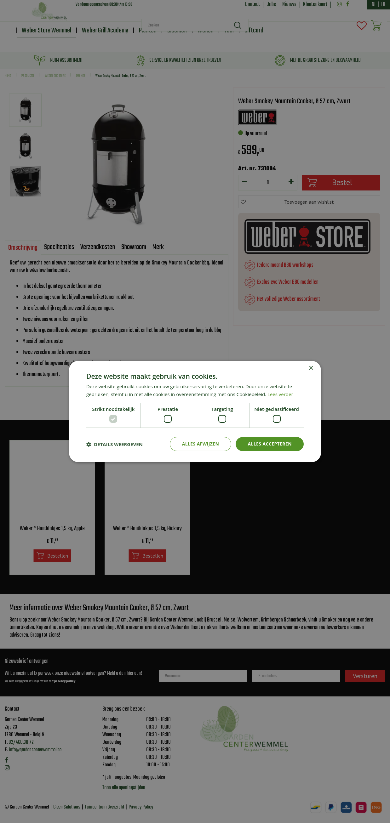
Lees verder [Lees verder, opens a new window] (280, 394)
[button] (114, 444)
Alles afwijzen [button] (200, 444)
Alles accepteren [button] (270, 444)
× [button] (310, 368)
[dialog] (195, 411)
